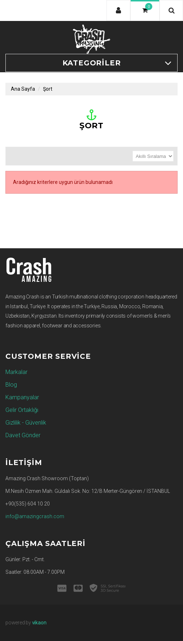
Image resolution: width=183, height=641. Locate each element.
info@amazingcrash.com (34, 516)
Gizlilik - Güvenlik (25, 422)
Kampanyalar (22, 397)
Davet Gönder (22, 435)
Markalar (16, 372)
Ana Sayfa (23, 89)
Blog (11, 384)
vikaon (39, 622)
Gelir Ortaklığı (21, 409)
